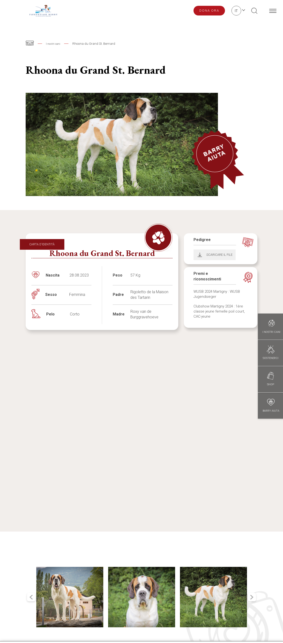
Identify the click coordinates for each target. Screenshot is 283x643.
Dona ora (209, 10)
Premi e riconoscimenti (207, 276)
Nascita (53, 275)
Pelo (50, 314)
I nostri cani (54, 43)
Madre (119, 314)
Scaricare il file (219, 254)
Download (198, 254)
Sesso (51, 294)
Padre (118, 294)
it (236, 11)
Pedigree (202, 239)
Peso (117, 275)
